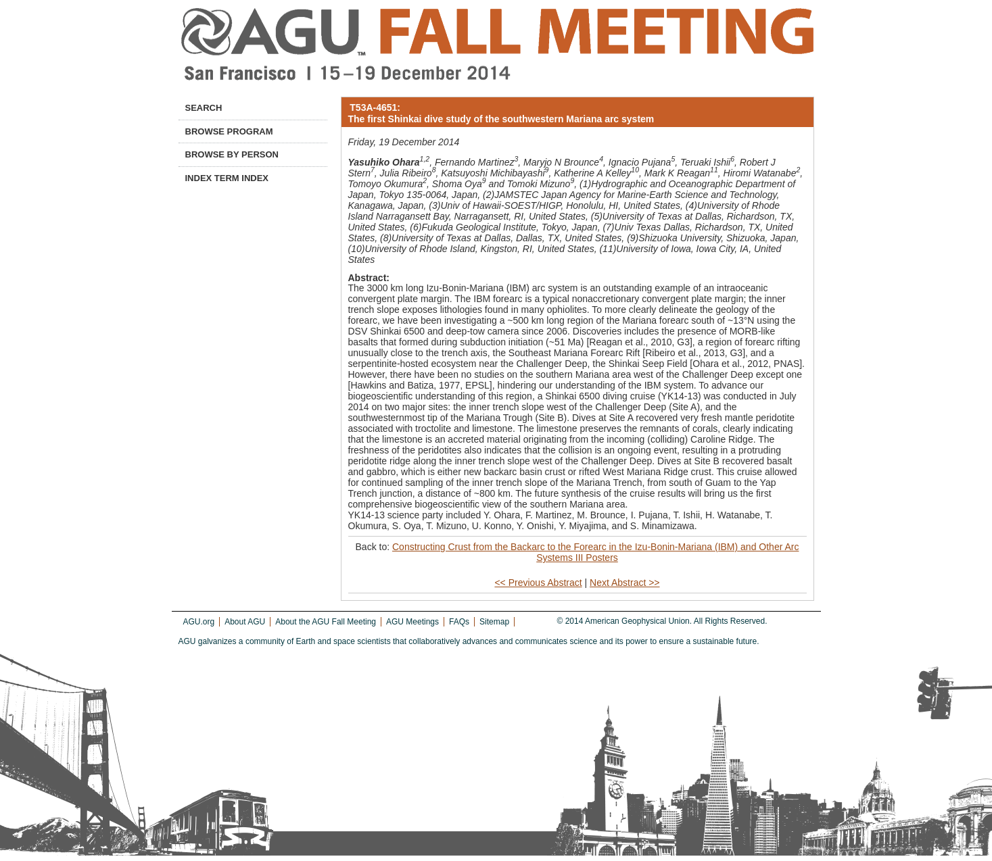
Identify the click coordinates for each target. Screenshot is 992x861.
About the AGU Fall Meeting (325, 621)
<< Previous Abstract (538, 582)
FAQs (459, 621)
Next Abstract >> (625, 582)
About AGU (245, 621)
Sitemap (494, 621)
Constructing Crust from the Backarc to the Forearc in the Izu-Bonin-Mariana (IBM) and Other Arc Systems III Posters (595, 552)
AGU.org (199, 621)
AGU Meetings (412, 621)
